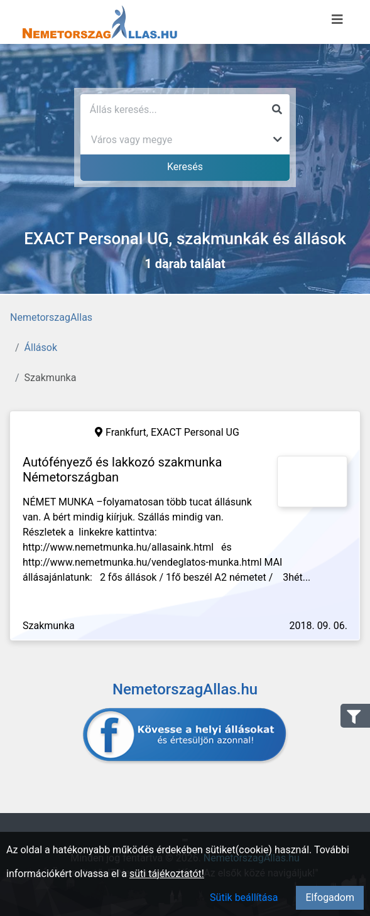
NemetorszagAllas (51, 317)
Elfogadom (329, 897)
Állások (40, 347)
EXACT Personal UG (195, 432)
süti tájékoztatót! (166, 874)
